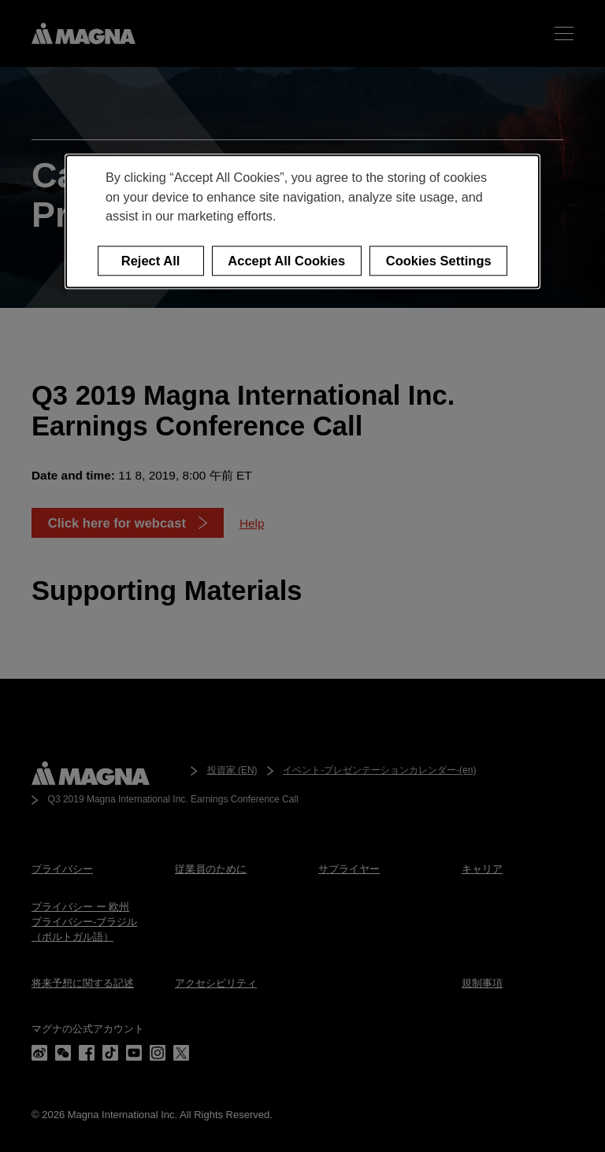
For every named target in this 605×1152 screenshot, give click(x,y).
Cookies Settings (439, 261)
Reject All (150, 261)
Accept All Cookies (286, 261)
